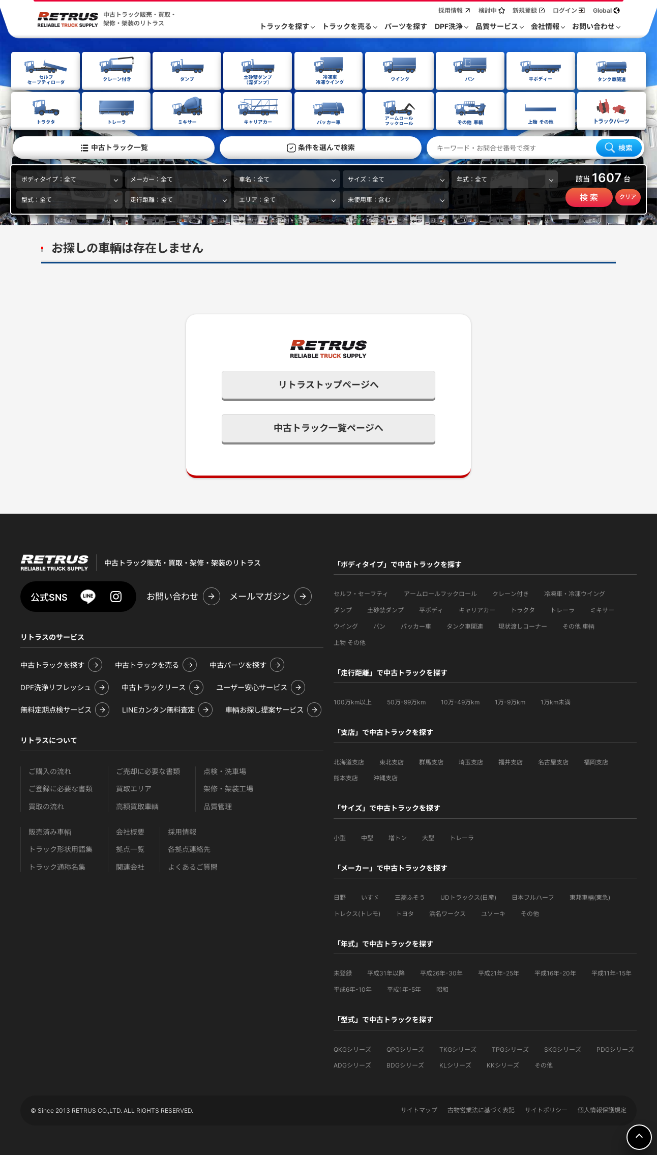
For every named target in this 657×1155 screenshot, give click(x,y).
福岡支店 (596, 761)
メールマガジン (259, 595)
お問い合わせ (172, 595)
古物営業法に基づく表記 (481, 1109)
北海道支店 (349, 761)
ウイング (346, 625)
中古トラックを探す (52, 664)
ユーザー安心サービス (251, 686)
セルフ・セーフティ (361, 593)
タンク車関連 (464, 625)
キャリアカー (477, 609)
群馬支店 (431, 761)
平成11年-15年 (611, 972)
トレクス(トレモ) (357, 912)
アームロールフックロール (440, 593)
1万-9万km (510, 701)
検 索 (589, 197)
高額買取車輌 (137, 805)
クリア (627, 196)
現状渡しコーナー (522, 625)
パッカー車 (416, 625)
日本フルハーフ (533, 896)
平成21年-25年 (498, 972)
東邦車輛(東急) (590, 896)
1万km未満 (556, 701)
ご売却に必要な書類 (148, 770)
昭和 (442, 988)
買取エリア (134, 787)
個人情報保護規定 (602, 1109)
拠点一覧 (130, 848)
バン (379, 625)
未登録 (343, 972)
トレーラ (562, 609)
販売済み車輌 (49, 830)
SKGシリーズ (562, 1048)
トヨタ (405, 912)
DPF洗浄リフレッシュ (55, 686)
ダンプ (343, 609)
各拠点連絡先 (189, 848)
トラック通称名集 (56, 866)
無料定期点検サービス (56, 708)
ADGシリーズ (352, 1064)
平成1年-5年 (404, 988)
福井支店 (510, 761)
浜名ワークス (447, 912)
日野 (340, 896)
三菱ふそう (410, 896)
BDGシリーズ (405, 1064)
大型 (428, 837)
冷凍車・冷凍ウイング (574, 593)
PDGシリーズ (615, 1048)
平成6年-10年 (353, 988)
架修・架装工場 (228, 787)
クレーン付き (510, 593)
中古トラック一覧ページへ (328, 427)
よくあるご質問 (193, 866)
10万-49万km (460, 701)
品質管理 (217, 805)
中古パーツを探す (238, 664)
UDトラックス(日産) (468, 896)
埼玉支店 (471, 761)
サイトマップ (419, 1109)
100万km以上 (353, 701)
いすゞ (370, 896)
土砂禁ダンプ (385, 609)
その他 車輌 (578, 625)
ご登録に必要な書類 (60, 787)
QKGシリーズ (352, 1048)
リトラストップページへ (328, 383)
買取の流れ (46, 805)
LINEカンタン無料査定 (158, 708)
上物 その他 (350, 641)
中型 (367, 837)
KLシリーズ (455, 1064)
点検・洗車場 (224, 770)
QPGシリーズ (405, 1048)
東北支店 (391, 761)
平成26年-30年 (441, 972)
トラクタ (523, 609)
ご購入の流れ (49, 770)
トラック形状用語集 (60, 848)
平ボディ (431, 609)
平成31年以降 (386, 972)
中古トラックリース (154, 686)
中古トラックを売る (147, 664)
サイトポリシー (546, 1109)
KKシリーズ (503, 1064)
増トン (398, 837)
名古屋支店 (553, 761)
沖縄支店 (385, 777)
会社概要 (130, 830)
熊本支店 (346, 777)
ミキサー (602, 609)
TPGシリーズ (510, 1048)
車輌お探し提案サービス (264, 708)
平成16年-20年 (555, 972)
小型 (340, 837)
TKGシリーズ (457, 1048)
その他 (530, 912)
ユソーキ (493, 912)
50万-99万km (406, 701)
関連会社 (130, 866)
